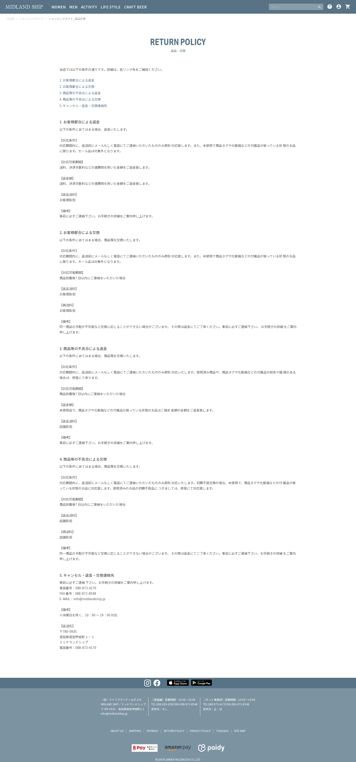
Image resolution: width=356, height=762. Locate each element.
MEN (73, 7)
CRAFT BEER (135, 7)
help (329, 6)
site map (240, 731)
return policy (174, 731)
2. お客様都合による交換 (76, 86)
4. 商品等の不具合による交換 (80, 99)
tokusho (222, 731)
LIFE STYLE (111, 7)
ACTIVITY (89, 7)
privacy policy (200, 731)
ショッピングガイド (31, 18)
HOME (11, 18)
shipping (135, 731)
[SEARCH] (292, 7)
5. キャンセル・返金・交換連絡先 (83, 105)
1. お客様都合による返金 (76, 80)
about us (117, 731)
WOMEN (59, 7)
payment (152, 731)
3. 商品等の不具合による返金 (80, 93)
